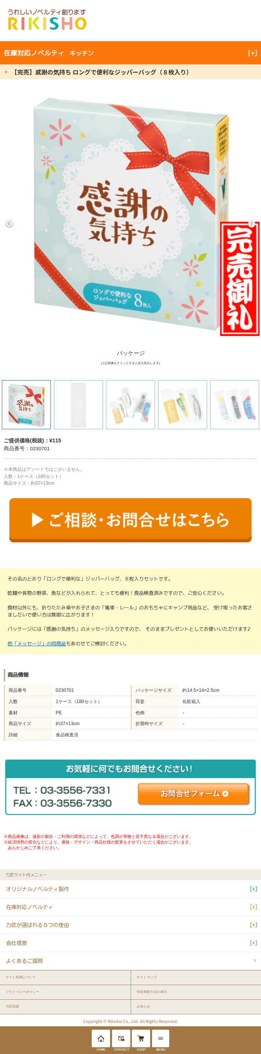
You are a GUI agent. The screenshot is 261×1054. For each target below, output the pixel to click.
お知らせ (143, 1006)
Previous (9, 224)
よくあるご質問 (24, 961)
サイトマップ (147, 977)
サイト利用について (21, 977)
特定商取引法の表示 (152, 992)
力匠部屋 (12, 1006)
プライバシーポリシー (22, 992)
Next (251, 224)
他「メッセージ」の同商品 (36, 643)
